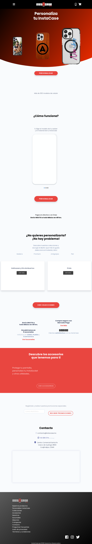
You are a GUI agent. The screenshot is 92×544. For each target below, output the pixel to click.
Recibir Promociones (60, 413)
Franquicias (16, 522)
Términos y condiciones (21, 532)
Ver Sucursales (28, 339)
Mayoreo (15, 520)
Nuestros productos (20, 506)
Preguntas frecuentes (20, 527)
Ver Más (63, 325)
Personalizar (46, 73)
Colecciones (17, 510)
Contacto (16, 525)
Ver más (22, 273)
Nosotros (15, 515)
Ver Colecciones (46, 305)
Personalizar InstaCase (21, 508)
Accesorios (16, 513)
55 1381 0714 (44, 438)
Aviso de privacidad (19, 529)
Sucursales (16, 518)
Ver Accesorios (46, 386)
